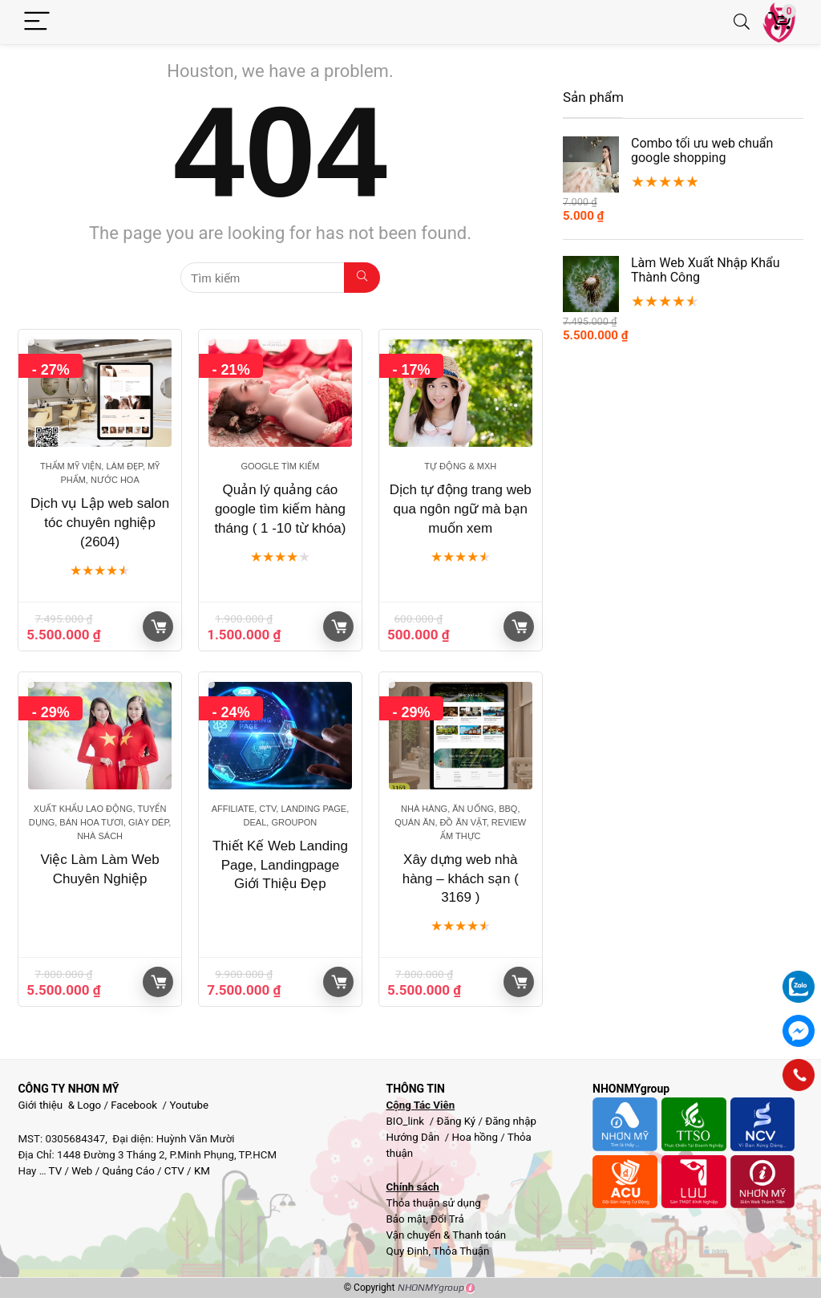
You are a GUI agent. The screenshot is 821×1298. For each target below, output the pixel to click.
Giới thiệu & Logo (59, 1105)
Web (81, 1171)
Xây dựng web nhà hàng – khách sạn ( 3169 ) (460, 879)
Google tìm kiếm (280, 466)
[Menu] (37, 22)
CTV (174, 1171)
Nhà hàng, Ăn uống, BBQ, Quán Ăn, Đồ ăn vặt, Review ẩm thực (460, 822)
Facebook (134, 1105)
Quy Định (407, 1251)
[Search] (741, 22)
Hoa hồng (475, 1137)
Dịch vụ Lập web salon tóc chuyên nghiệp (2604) (99, 523)
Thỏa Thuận (460, 1251)
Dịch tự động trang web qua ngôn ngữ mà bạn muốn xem (461, 509)
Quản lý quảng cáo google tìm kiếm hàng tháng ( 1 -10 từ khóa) (280, 509)
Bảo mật (406, 1219)
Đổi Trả (447, 1219)
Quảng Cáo (128, 1171)
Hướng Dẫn (414, 1137)
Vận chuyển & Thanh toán (446, 1235)
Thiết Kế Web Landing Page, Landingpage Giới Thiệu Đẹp (280, 865)
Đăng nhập (510, 1121)
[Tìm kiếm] (362, 277)
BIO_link (406, 1121)
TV (55, 1171)
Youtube (188, 1105)
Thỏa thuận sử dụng (433, 1203)
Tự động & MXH (460, 466)
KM (202, 1171)
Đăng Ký (457, 1121)
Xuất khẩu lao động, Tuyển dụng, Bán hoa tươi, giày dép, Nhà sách (100, 822)
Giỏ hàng (158, 626)
